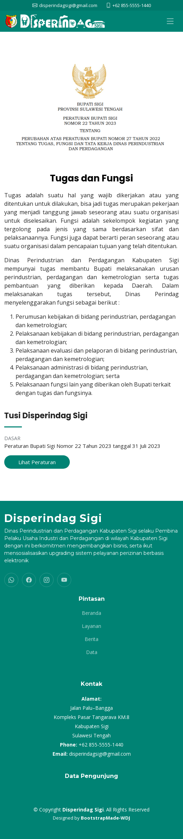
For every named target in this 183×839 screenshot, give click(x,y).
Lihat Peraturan (37, 462)
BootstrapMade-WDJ (105, 818)
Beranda (91, 613)
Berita (91, 639)
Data (91, 652)
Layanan (91, 626)
